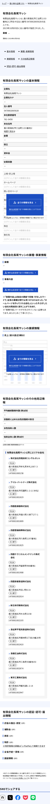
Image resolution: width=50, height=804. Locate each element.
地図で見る (9, 131)
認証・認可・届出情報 (16, 66)
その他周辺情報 (27, 58)
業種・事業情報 (27, 51)
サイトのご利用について (20, 778)
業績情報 (11, 58)
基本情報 (11, 51)
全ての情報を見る (23, 202)
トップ (4, 3)
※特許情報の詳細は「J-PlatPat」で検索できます (24, 745)
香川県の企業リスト (17, 3)
